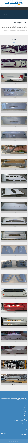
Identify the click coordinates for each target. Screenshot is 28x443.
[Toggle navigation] (26, 8)
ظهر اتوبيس (14, 384)
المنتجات (24, 409)
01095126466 (25, 427)
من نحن (25, 407)
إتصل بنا (25, 413)
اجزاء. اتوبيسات (14, 369)
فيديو (25, 411)
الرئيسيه (6, 14)
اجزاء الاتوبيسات (14, 54)
